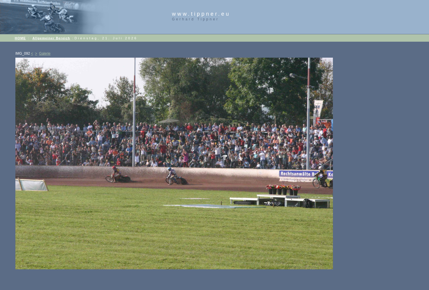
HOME (20, 38)
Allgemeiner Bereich (51, 38)
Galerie (45, 53)
